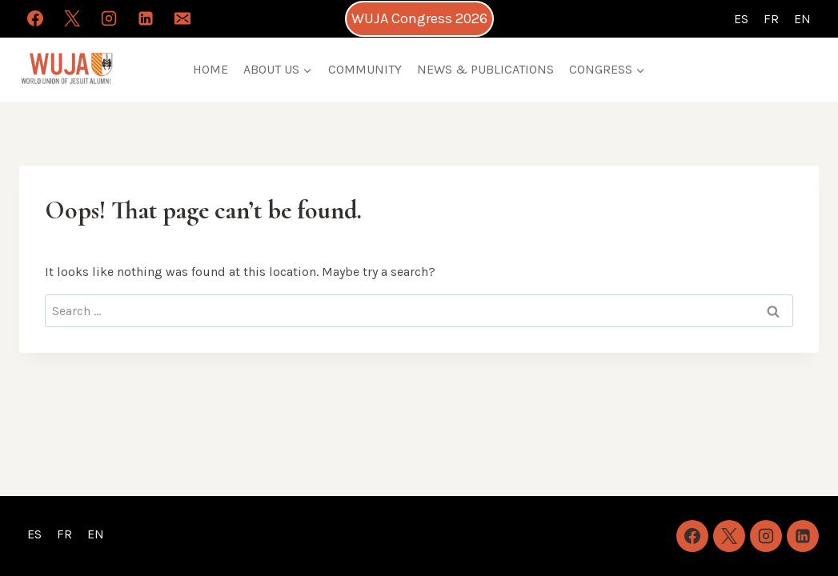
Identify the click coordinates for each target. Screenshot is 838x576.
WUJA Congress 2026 (419, 18)
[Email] (182, 18)
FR (771, 18)
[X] (72, 18)
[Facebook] (35, 18)
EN (802, 18)
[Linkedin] (146, 18)
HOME (210, 69)
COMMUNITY (365, 69)
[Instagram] (109, 18)
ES (741, 18)
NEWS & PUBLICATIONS (485, 69)
